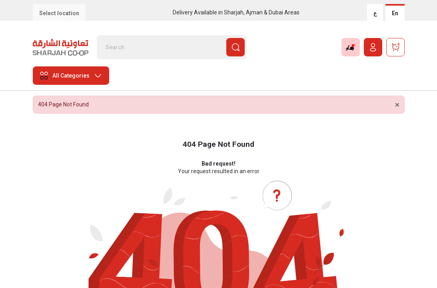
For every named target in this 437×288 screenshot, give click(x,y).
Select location (59, 13)
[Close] (397, 105)
